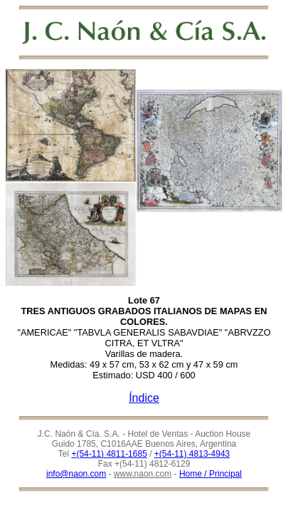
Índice (144, 398)
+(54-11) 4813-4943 (192, 454)
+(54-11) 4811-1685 (108, 454)
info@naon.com (76, 474)
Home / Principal (210, 474)
